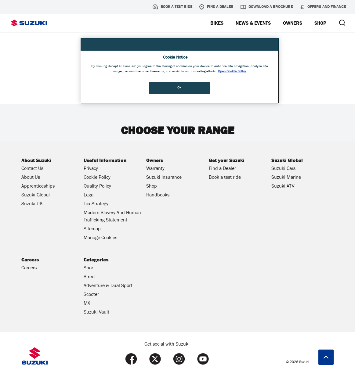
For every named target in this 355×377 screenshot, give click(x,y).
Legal (89, 195)
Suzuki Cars (283, 169)
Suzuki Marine (286, 177)
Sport (89, 268)
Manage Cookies (100, 238)
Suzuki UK (32, 204)
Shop (151, 186)
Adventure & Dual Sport (108, 286)
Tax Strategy (96, 204)
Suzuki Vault (96, 312)
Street (90, 277)
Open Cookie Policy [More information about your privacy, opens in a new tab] (232, 72)
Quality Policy (97, 186)
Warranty (155, 169)
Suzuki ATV (283, 186)
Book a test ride (172, 7)
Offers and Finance (322, 7)
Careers (29, 268)
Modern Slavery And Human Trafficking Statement (112, 217)
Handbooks (157, 195)
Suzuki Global (35, 195)
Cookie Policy (97, 177)
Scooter (91, 295)
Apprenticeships (38, 186)
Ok (179, 88)
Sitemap (92, 229)
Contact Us (32, 169)
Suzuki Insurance (164, 177)
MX (87, 303)
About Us (30, 177)
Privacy (91, 169)
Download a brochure (267, 7)
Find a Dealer (216, 7)
